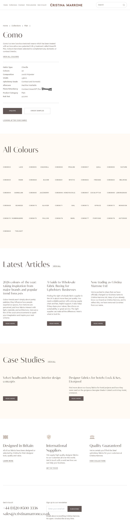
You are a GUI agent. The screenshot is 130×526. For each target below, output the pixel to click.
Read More (10, 323)
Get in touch (52, 468)
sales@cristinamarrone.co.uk (21, 514)
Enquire (12, 111)
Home (5, 26)
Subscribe (74, 509)
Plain (26, 26)
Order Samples (37, 111)
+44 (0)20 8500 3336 (20, 508)
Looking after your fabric (15, 120)
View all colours (11, 56)
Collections (16, 26)
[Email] (56, 509)
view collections (98, 461)
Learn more (8, 461)
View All (56, 266)
